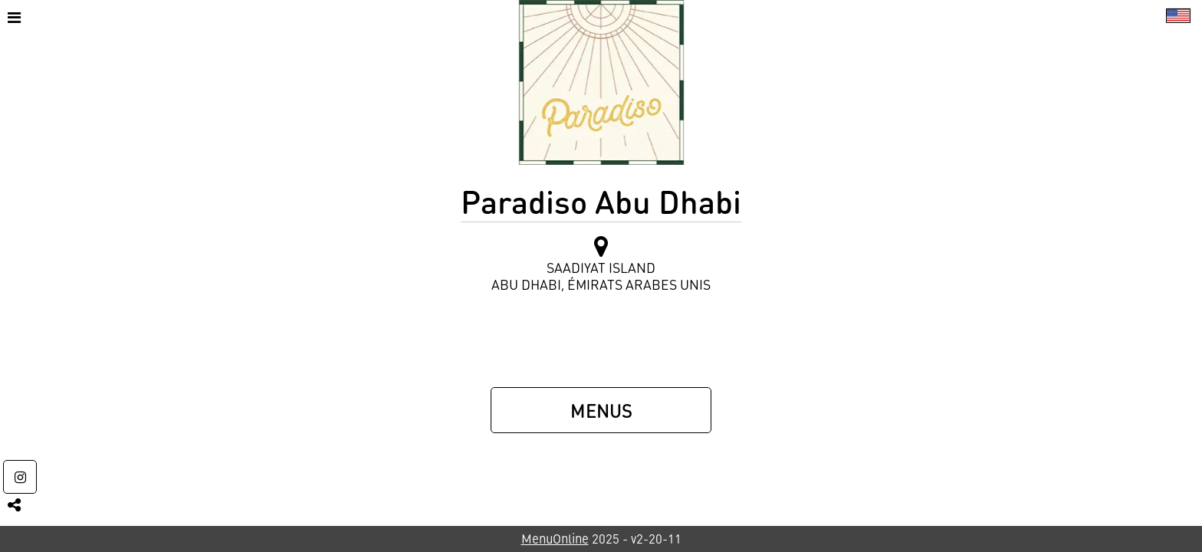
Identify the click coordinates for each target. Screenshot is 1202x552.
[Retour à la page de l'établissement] (601, 82)
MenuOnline (555, 539)
